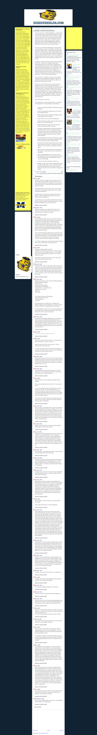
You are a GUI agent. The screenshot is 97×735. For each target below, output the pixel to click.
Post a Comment (37, 706)
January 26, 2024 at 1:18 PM (41, 704)
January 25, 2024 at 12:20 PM (41, 477)
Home (48, 730)
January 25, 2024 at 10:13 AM (41, 314)
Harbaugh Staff (42, 173)
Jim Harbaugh (49, 173)
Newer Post (35, 730)
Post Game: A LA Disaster (72, 155)
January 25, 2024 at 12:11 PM (41, 455)
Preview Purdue (75, 109)
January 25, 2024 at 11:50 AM (41, 403)
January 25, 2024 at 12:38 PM (41, 553)
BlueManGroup (38, 698)
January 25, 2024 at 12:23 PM (41, 496)
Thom (36, 577)
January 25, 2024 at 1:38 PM (41, 589)
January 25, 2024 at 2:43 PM (41, 616)
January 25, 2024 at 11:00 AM (41, 353)
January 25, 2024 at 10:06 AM (41, 261)
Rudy (36, 665)
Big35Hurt (37, 279)
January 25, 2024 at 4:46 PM (41, 663)
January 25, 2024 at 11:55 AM (41, 421)
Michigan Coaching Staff (58, 173)
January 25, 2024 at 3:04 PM (41, 642)
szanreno (37, 619)
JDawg (36, 217)
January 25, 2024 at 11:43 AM (41, 366)
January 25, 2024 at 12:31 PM (41, 537)
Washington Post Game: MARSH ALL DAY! (76, 121)
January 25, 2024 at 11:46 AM (41, 375)
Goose (36, 645)
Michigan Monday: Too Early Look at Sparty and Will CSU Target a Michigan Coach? (74, 78)
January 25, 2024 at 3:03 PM (41, 624)
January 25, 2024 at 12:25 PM (41, 507)
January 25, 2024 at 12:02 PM (41, 447)
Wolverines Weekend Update (73, 54)
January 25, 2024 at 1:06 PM (41, 574)
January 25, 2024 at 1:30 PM (41, 582)
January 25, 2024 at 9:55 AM (41, 214)
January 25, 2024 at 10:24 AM (41, 329)
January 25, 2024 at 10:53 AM (41, 336)
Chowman (37, 405)
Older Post (61, 730)
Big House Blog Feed (72, 169)
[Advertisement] (48, 6)
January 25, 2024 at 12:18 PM (41, 467)
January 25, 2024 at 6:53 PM (41, 686)
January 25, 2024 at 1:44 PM (41, 596)
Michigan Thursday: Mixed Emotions (45, 30)
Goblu (36, 178)
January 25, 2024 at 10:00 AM (41, 245)
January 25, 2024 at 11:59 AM (41, 429)
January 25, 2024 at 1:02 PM (41, 568)
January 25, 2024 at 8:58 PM (41, 696)
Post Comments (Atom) (43, 733)
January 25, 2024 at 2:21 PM (41, 605)
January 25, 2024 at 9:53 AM (41, 205)
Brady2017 (37, 207)
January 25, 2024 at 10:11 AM (41, 276)
